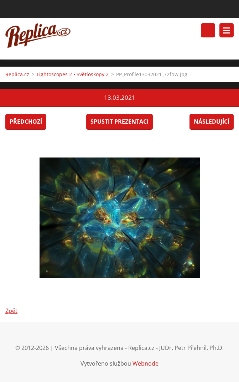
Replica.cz (17, 74)
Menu (226, 30)
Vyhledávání (208, 30)
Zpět (11, 311)
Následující (211, 121)
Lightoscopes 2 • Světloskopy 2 (73, 74)
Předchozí (26, 121)
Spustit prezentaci (119, 121)
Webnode (146, 363)
